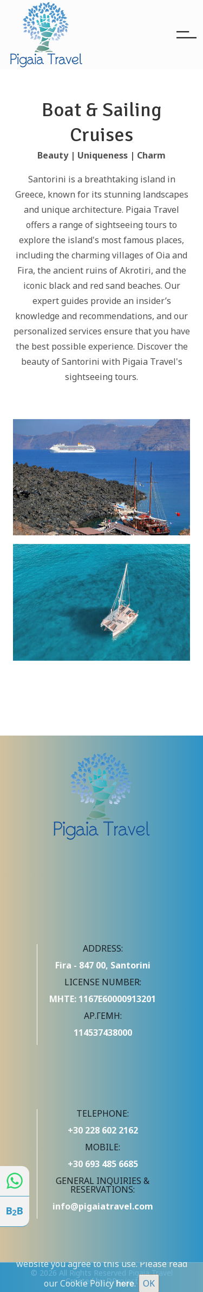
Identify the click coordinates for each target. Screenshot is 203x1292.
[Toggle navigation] (186, 34)
